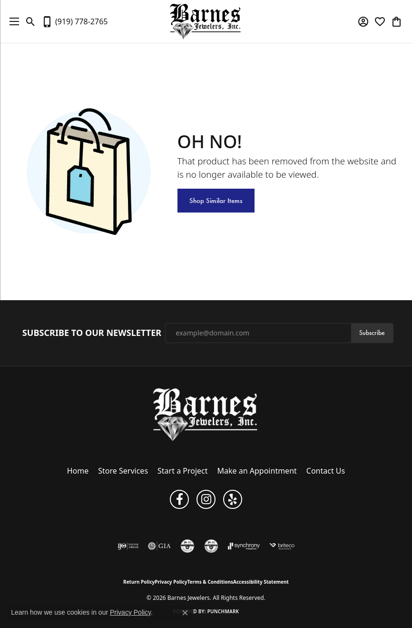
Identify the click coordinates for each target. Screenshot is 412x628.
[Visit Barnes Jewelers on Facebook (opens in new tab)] (179, 499)
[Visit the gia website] (159, 546)
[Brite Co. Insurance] (282, 546)
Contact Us (325, 471)
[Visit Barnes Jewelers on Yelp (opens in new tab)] (232, 499)
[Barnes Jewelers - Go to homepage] (206, 414)
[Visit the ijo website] (128, 546)
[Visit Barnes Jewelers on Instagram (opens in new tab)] (206, 499)
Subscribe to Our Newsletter (91, 333)
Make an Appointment (257, 471)
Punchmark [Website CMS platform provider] (223, 611)
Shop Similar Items (215, 200)
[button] (31, 21)
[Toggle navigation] (12, 21)
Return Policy (139, 581)
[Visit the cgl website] (187, 546)
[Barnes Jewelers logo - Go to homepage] (206, 21)
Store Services (123, 471)
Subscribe (372, 333)
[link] (74, 21)
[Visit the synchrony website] (243, 546)
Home (78, 471)
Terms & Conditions (210, 581)
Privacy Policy (171, 581)
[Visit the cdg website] (211, 546)
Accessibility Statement (261, 581)
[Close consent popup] (185, 613)
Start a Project (182, 471)
